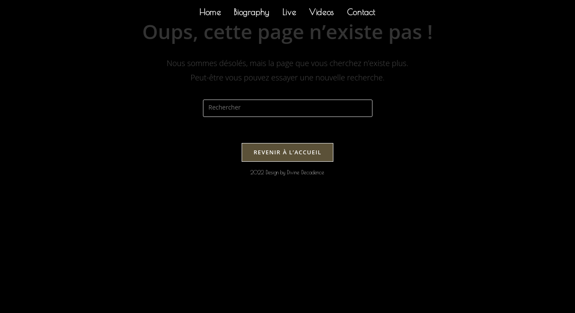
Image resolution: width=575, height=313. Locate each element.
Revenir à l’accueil (287, 152)
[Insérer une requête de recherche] (287, 108)
